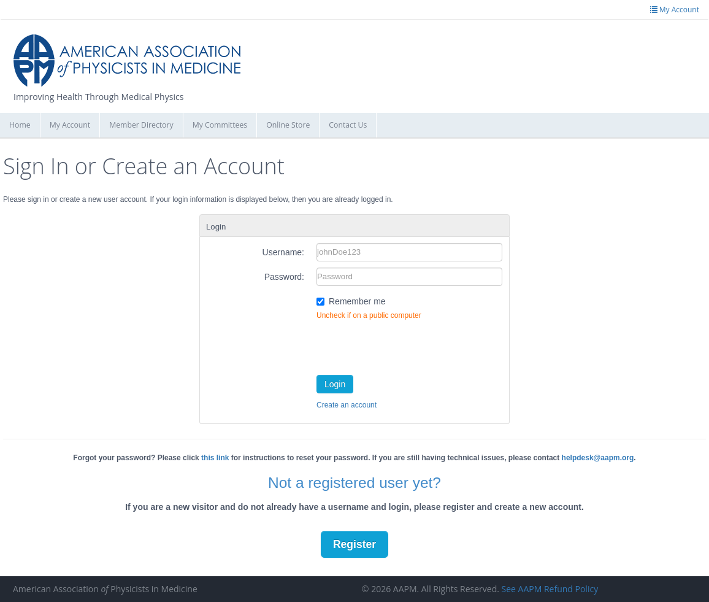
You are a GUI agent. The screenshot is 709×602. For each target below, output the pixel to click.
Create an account (346, 405)
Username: (283, 252)
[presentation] (409, 345)
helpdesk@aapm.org (598, 457)
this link (215, 457)
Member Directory (141, 125)
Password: (284, 277)
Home (20, 125)
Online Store (288, 125)
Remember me (357, 301)
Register (354, 544)
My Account (70, 125)
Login (334, 384)
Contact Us (348, 125)
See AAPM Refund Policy (550, 589)
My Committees (220, 125)
